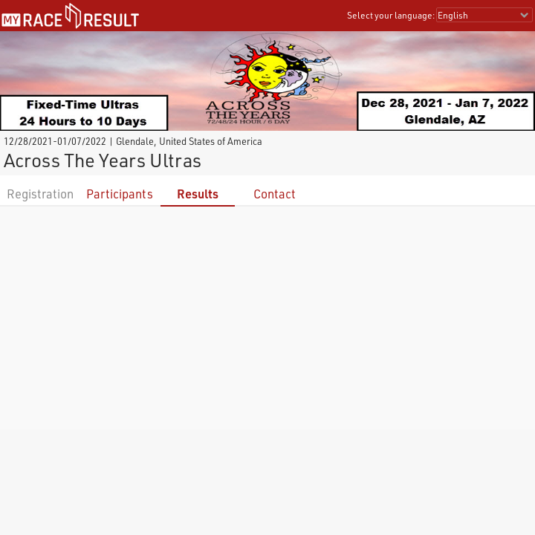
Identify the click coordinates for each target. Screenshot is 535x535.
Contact (274, 193)
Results (197, 193)
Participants (119, 193)
